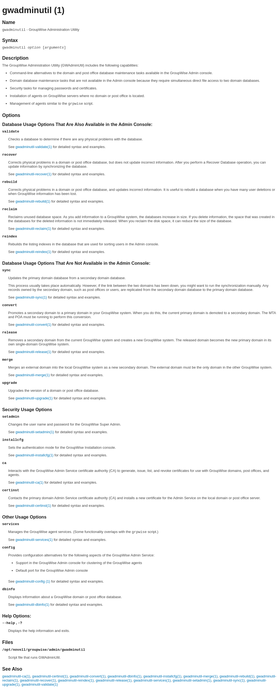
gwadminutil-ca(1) (30, 482)
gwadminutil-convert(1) (33, 325)
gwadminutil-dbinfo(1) (32, 604)
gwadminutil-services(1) (34, 540)
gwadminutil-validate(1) (34, 147)
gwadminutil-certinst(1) (33, 506)
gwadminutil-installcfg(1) (34, 455)
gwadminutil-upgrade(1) (34, 398)
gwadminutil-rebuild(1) (33, 201)
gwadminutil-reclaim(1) (33, 229)
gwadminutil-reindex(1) (33, 252)
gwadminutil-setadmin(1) (35, 432)
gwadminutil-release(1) (33, 352)
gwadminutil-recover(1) (33, 174)
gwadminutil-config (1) (33, 581)
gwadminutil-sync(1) (31, 297)
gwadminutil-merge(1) (33, 375)
